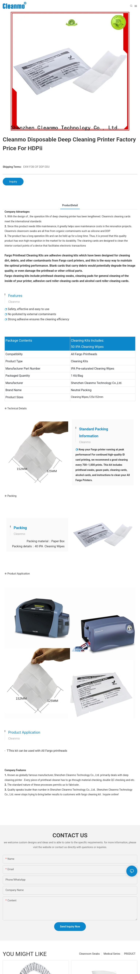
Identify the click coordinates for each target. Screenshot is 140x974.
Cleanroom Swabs (89, 953)
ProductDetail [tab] (70, 205)
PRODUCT (129, 953)
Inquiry (13, 181)
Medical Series (112, 953)
